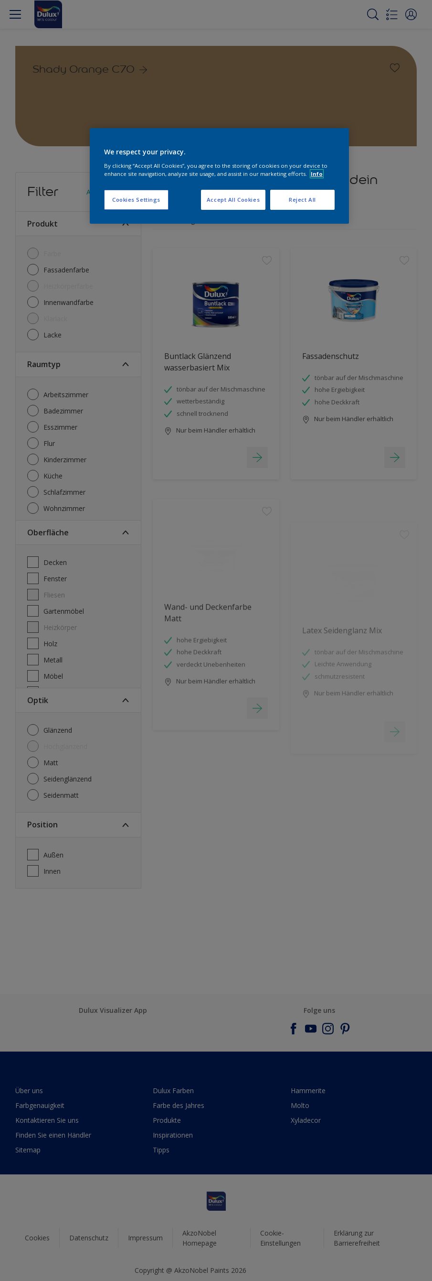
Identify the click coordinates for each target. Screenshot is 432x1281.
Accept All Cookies (233, 199)
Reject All (302, 199)
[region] (219, 176)
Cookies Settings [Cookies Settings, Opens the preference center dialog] (136, 199)
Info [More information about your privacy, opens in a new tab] (317, 173)
